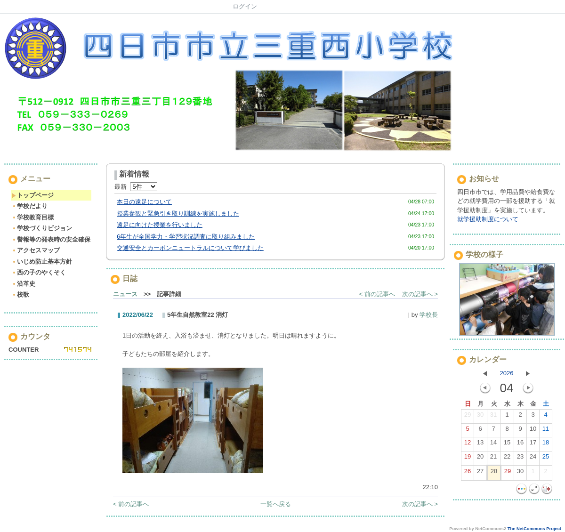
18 (545, 444)
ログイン (245, 6)
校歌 (20, 294)
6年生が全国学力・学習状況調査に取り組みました (186, 236)
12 (467, 444)
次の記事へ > (420, 294)
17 (533, 444)
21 (493, 458)
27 (480, 473)
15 (507, 444)
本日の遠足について (144, 201)
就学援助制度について (487, 219)
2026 (507, 373)
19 (467, 458)
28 (494, 473)
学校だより (30, 206)
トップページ (33, 195)
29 (467, 416)
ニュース (125, 294)
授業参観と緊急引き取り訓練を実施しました (178, 213)
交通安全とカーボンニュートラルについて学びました (190, 247)
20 (480, 458)
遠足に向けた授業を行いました (159, 224)
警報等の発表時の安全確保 (51, 239)
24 (533, 458)
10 (533, 430)
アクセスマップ (36, 250)
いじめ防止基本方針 (42, 261)
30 (480, 416)
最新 (135, 186)
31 (493, 416)
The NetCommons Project (534, 528)
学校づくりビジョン (42, 228)
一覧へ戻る (275, 504)
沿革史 (23, 283)
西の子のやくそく (39, 272)
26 (467, 473)
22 (507, 458)
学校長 (429, 314)
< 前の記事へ (377, 294)
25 (545, 458)
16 (520, 444)
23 (520, 458)
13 (480, 444)
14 (493, 444)
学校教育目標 (33, 217)
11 (545, 430)
